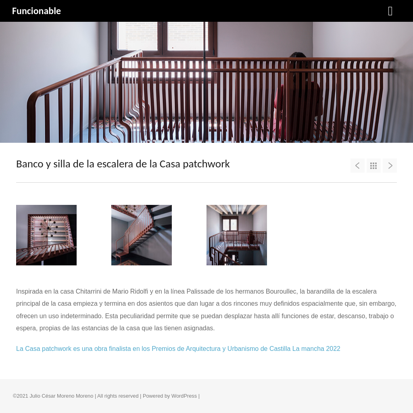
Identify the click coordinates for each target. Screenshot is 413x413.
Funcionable (36, 11)
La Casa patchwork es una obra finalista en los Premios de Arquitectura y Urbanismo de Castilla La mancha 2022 (178, 348)
